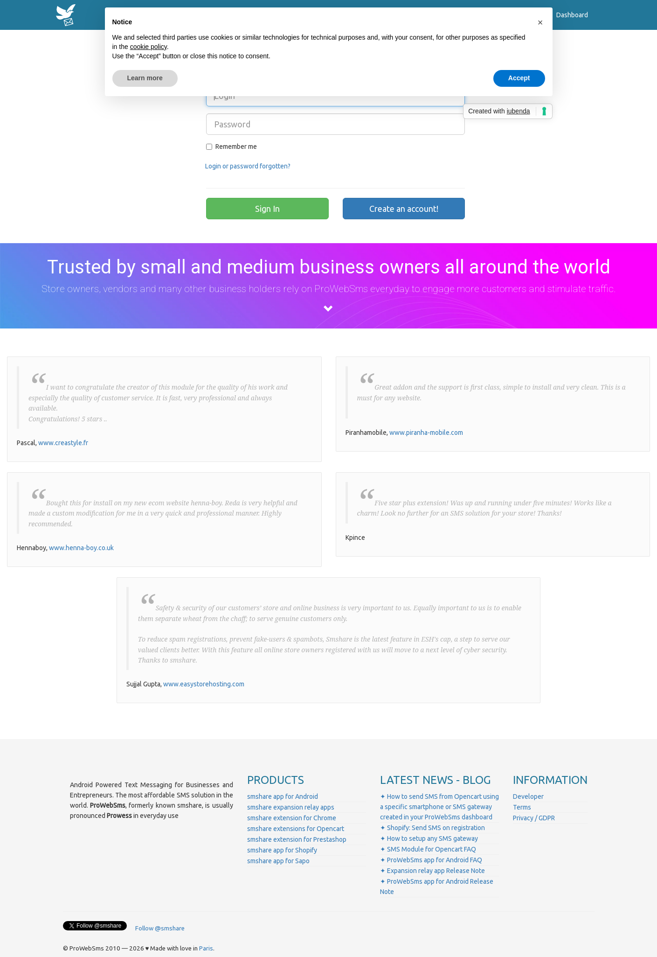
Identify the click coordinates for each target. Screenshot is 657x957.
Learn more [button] (145, 78)
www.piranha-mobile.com (426, 432)
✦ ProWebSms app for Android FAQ (431, 860)
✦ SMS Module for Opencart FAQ (428, 849)
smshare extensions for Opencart (295, 828)
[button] (540, 22)
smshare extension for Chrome (291, 818)
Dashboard (572, 15)
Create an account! (403, 208)
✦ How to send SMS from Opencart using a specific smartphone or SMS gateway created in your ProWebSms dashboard (439, 807)
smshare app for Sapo (278, 861)
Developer (528, 796)
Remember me (231, 146)
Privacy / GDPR (534, 818)
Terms (522, 807)
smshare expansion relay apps (290, 807)
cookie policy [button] (148, 46)
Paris (206, 948)
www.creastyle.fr (63, 443)
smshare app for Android (282, 796)
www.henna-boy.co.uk (81, 548)
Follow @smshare (160, 928)
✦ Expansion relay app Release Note (432, 870)
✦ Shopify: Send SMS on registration (432, 827)
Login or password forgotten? (247, 166)
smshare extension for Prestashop (296, 839)
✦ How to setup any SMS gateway (429, 838)
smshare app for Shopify (282, 850)
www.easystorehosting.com (203, 684)
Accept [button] (519, 78)
